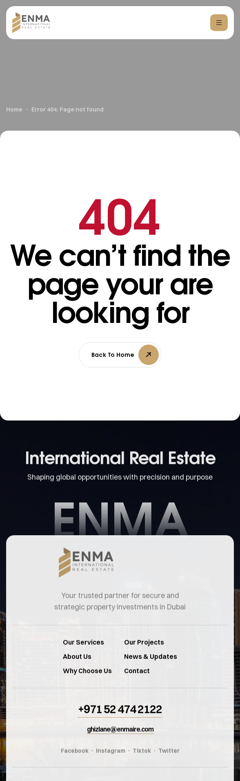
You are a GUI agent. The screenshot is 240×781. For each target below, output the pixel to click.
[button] (120, 719)
